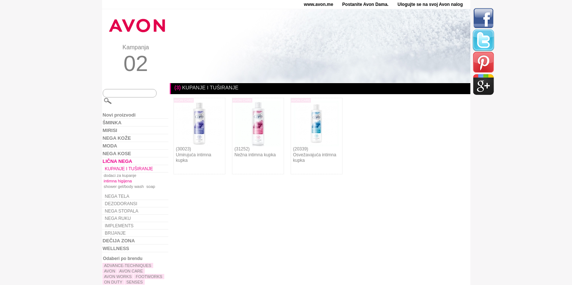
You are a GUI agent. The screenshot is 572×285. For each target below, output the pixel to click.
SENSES (134, 282)
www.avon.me (318, 4)
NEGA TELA (117, 196)
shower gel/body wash (124, 186)
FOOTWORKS (149, 276)
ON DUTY (113, 282)
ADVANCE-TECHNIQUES (127, 265)
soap (150, 186)
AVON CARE (131, 271)
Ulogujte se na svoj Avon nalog (430, 4)
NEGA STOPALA (121, 211)
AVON (109, 271)
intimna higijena (118, 181)
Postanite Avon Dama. (365, 4)
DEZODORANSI (121, 203)
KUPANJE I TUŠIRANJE (129, 168)
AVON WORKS (118, 276)
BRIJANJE (115, 233)
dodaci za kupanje (120, 175)
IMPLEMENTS (119, 225)
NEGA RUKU (118, 218)
